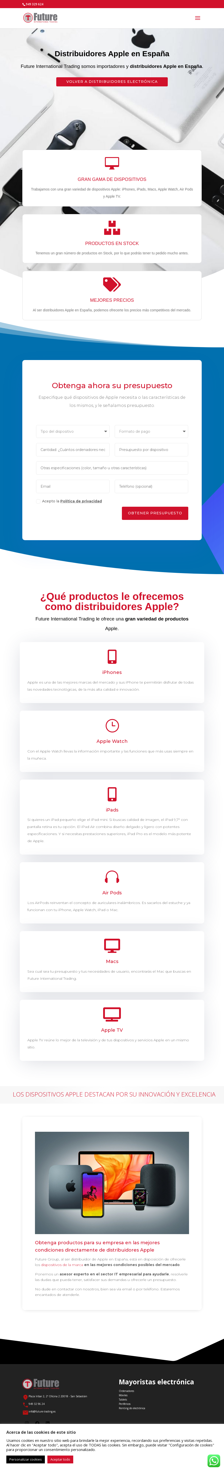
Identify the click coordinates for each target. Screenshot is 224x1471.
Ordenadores (126, 1391)
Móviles (123, 1395)
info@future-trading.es (42, 1411)
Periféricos (124, 1404)
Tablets (123, 1399)
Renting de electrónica (132, 1408)
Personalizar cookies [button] (25, 1459)
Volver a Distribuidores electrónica (112, 81)
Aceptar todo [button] (60, 1459)
